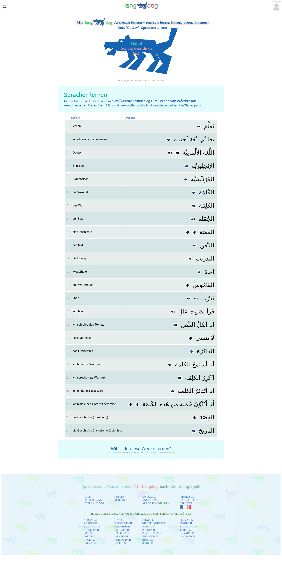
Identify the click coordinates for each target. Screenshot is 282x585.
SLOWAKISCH (188, 520)
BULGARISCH (92, 526)
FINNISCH (120, 520)
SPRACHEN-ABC (93, 500)
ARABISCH (90, 523)
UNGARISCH (187, 536)
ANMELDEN (149, 500)
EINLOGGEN (149, 496)
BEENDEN (186, 503)
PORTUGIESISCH (152, 533)
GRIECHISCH (122, 526)
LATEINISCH (121, 543)
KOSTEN (119, 496)
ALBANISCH (91, 520)
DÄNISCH (89, 533)
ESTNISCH (90, 543)
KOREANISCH (122, 539)
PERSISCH (148, 526)
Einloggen (123, 80)
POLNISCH (148, 530)
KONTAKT (120, 500)
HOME (87, 496)
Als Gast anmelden (155, 80)
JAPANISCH (121, 536)
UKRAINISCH (187, 533)
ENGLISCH (90, 539)
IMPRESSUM (187, 496)
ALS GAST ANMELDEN (156, 503)
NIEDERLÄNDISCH (153, 523)
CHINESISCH (91, 530)
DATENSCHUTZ (189, 500)
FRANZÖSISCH (123, 523)
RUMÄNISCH (150, 536)
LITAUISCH (149, 520)
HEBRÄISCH (121, 530)
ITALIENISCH (122, 533)
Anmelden (136, 80)
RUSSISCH (148, 539)
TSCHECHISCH (188, 526)
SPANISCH (186, 523)
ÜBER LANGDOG (94, 503)
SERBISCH (148, 543)
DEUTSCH (90, 536)
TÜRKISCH (186, 530)
